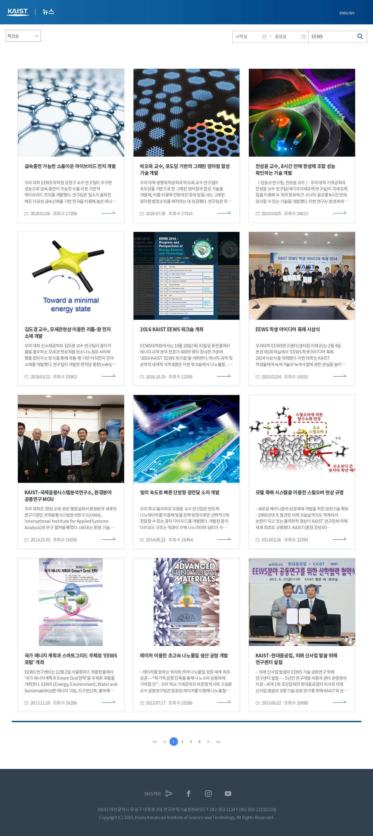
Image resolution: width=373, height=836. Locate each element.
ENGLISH (347, 13)
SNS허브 (152, 793)
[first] (154, 741)
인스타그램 (208, 793)
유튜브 (228, 793)
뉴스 (48, 12)
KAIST (18, 13)
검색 (360, 37)
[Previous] (164, 741)
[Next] (209, 741)
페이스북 (188, 793)
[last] (219, 741)
